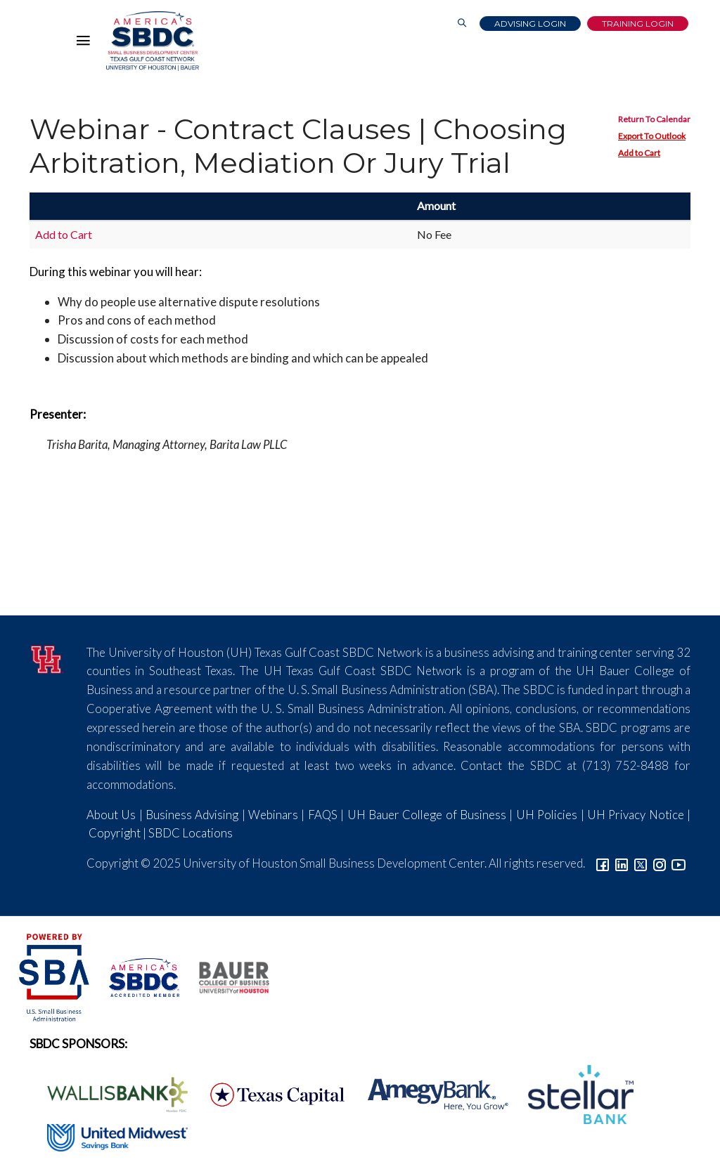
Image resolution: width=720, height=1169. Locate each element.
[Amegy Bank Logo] (430, 1092)
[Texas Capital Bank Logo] (270, 1092)
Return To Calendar (654, 119)
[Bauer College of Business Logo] (225, 976)
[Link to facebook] (602, 863)
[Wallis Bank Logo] (110, 1092)
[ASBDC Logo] (136, 976)
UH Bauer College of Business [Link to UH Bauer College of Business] (426, 814)
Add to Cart (639, 153)
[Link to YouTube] (678, 863)
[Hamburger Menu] (86, 43)
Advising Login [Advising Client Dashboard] (530, 23)
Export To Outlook (652, 136)
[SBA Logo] (55, 976)
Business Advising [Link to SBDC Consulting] (192, 814)
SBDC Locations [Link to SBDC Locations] (190, 832)
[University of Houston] (47, 657)
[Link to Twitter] (640, 863)
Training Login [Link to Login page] (638, 23)
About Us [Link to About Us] (111, 814)
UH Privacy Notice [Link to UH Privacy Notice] (635, 814)
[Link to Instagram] (659, 863)
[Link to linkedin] (621, 863)
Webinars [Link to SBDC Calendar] (273, 814)
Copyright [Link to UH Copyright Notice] (115, 832)
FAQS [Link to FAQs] (323, 814)
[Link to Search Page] (462, 23)
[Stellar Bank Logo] (572, 1092)
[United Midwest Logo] (109, 1135)
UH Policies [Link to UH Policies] (546, 814)
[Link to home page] (152, 41)
